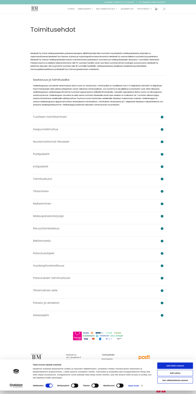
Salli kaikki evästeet (175, 369)
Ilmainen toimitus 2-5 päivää (119, 2)
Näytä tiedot (133, 389)
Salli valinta (175, 376)
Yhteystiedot (143, 9)
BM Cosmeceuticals (105, 9)
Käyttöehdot (107, 359)
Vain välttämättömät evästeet (175, 384)
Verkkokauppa (84, 9)
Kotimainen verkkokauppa (152, 2)
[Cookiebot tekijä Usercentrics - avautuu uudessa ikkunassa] (16, 389)
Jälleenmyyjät (127, 9)
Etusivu (71, 9)
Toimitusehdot (108, 355)
